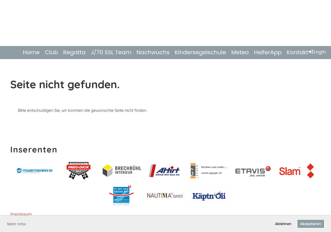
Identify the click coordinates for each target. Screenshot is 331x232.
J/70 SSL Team (111, 52)
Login (317, 52)
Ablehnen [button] (283, 224)
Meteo (240, 52)
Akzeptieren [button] (310, 224)
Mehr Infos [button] (16, 224)
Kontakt (297, 52)
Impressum (21, 213)
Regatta (74, 52)
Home (31, 52)
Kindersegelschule (200, 52)
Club (51, 52)
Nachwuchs (153, 52)
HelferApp (267, 52)
